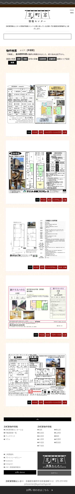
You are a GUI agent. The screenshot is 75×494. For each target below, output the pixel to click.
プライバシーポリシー (13, 457)
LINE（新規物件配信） (13, 467)
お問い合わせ (20, 472)
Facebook (9, 461)
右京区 (41, 433)
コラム (7, 439)
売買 (25, 59)
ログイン (54, 473)
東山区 (58, 430)
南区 (57, 436)
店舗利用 (52, 59)
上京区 (41, 439)
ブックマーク (10, 436)
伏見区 (58, 439)
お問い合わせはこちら (37, 489)
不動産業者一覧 (11, 433)
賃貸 (18, 59)
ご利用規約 (9, 454)
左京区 (41, 436)
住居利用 (42, 59)
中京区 (41, 442)
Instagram (9, 464)
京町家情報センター (54, 461)
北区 (40, 430)
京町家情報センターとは (14, 430)
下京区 (41, 446)
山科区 (58, 433)
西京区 (58, 442)
